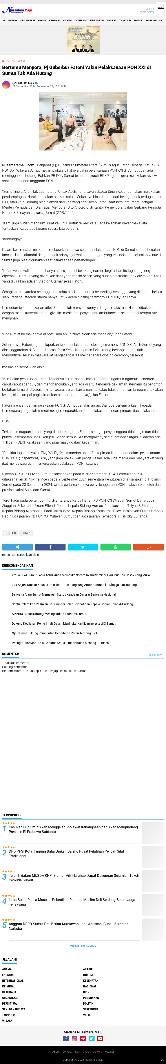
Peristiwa (9, 1003)
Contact (67, 1051)
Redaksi (109, 1051)
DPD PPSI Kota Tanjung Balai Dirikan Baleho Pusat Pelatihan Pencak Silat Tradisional (66, 853)
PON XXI (11, 60)
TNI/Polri (125, 20)
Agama (67, 20)
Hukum (42, 20)
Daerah (13, 20)
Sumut (21, 60)
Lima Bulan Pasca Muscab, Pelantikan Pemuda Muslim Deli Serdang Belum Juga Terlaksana (72, 902)
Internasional (13, 980)
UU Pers (97, 1051)
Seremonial (91, 1009)
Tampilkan (155, 654)
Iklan (77, 1051)
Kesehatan (91, 980)
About (56, 1051)
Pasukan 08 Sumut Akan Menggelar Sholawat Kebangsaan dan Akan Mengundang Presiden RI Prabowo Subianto (73, 829)
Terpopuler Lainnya (83, 946)
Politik (138, 20)
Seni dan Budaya (13, 1009)
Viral (87, 1015)
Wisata (7, 1020)
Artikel (111, 20)
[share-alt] (17, 547)
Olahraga (81, 20)
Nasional (90, 986)
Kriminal (54, 20)
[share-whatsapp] (115, 547)
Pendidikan (97, 20)
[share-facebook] (50, 547)
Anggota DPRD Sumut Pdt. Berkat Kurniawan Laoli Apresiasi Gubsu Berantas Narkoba (68, 926)
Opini (86, 992)
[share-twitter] (83, 547)
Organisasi (27, 20)
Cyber (86, 1051)
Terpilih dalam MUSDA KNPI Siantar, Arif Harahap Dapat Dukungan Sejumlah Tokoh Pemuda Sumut (74, 877)
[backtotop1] (162, 1060)
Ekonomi (151, 20)
